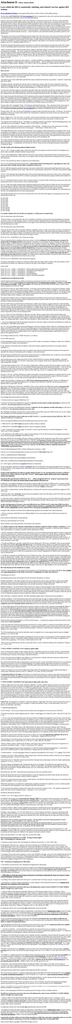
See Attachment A (59, 959)
